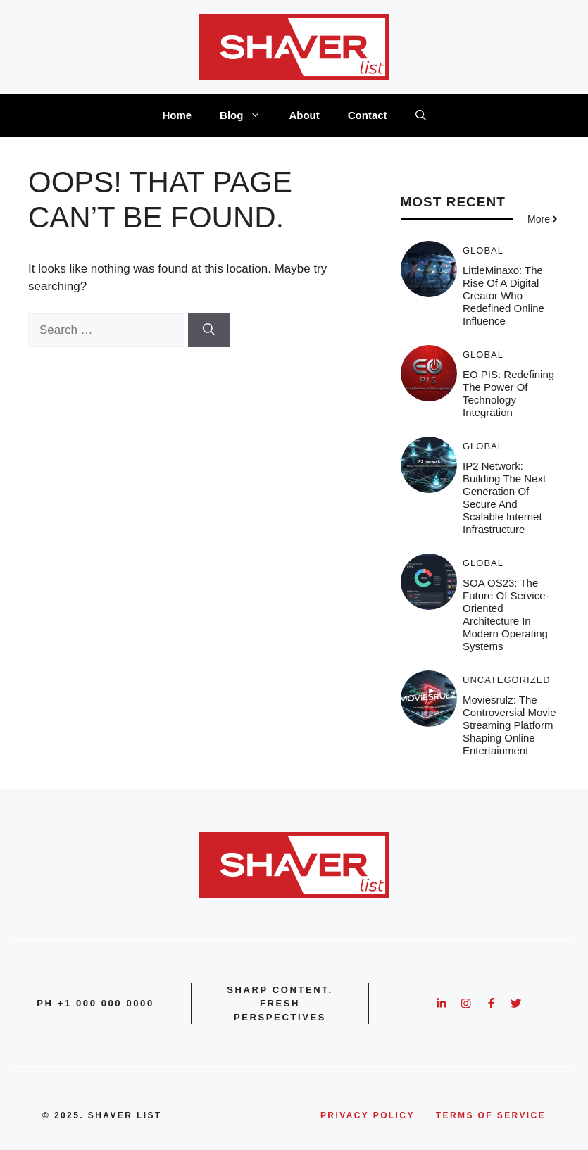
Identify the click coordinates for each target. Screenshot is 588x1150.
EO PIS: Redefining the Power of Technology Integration (508, 393)
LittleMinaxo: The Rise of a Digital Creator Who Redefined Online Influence (503, 295)
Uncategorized (507, 680)
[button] (420, 115)
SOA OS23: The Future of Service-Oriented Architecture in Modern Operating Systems (506, 614)
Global (483, 250)
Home (177, 115)
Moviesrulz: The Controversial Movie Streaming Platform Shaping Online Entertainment (509, 725)
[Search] (209, 330)
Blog (247, 115)
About (304, 115)
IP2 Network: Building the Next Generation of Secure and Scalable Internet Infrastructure (504, 497)
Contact (367, 115)
